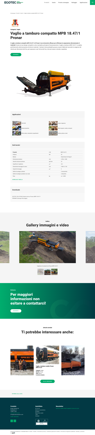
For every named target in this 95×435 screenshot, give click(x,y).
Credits (30, 431)
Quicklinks (38, 406)
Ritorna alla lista (16, 393)
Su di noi (37, 408)
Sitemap (78, 431)
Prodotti (46, 2)
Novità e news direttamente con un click (67, 408)
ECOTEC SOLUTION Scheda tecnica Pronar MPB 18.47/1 (26, 196)
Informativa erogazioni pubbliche (67, 431)
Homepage (12, 13)
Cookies (35, 431)
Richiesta (15, 54)
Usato (54, 2)
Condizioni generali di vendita (53, 431)
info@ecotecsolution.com (16, 414)
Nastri (22, 13)
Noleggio (74, 2)
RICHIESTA (15, 310)
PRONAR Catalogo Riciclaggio (19, 198)
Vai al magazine (47, 381)
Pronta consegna (63, 2)
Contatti (37, 416)
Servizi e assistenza (40, 410)
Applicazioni (83, 2)
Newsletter (59, 406)
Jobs (36, 414)
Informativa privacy (41, 431)
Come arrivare (14, 416)
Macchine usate (39, 413)
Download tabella (18, 179)
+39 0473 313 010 (14, 413)
